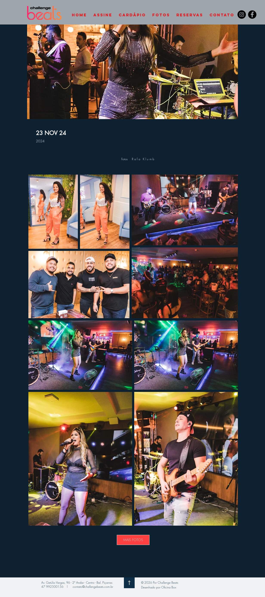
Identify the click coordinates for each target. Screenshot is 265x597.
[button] (221, 15)
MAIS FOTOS (133, 539)
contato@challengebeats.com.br (93, 587)
